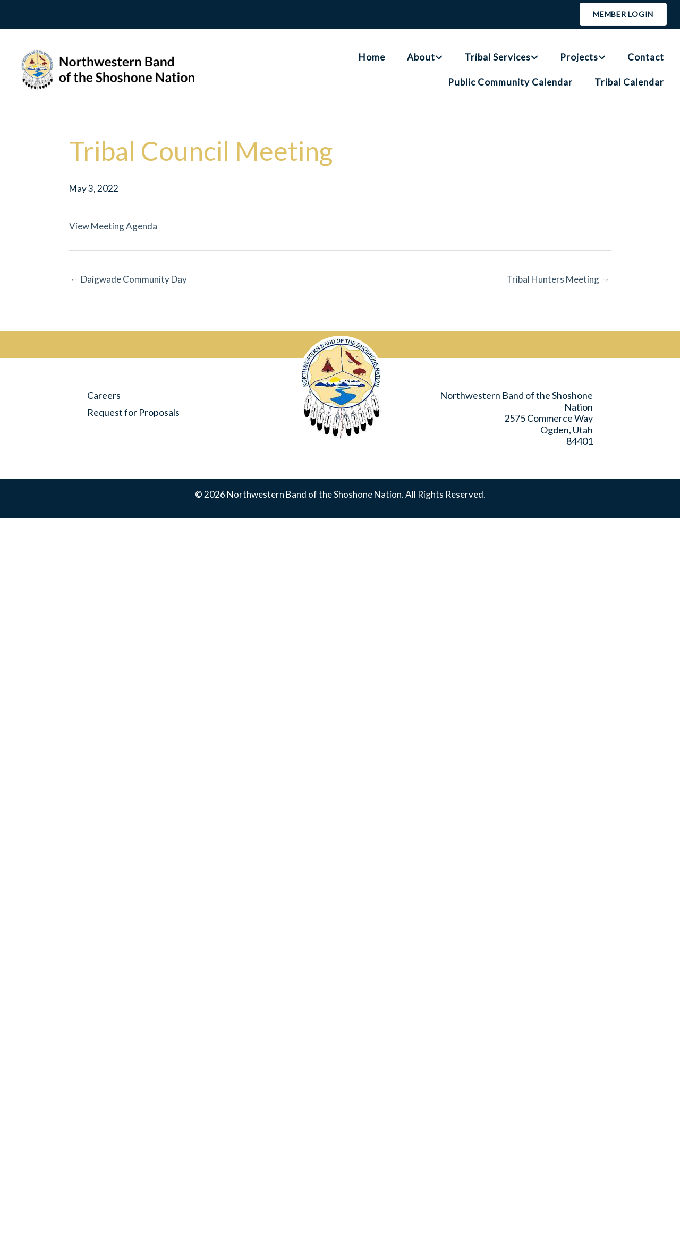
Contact (645, 57)
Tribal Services (497, 57)
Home (372, 57)
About (421, 57)
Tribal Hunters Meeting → (558, 279)
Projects (579, 57)
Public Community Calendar (510, 82)
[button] (439, 57)
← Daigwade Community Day (128, 279)
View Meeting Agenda (113, 226)
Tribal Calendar (629, 82)
